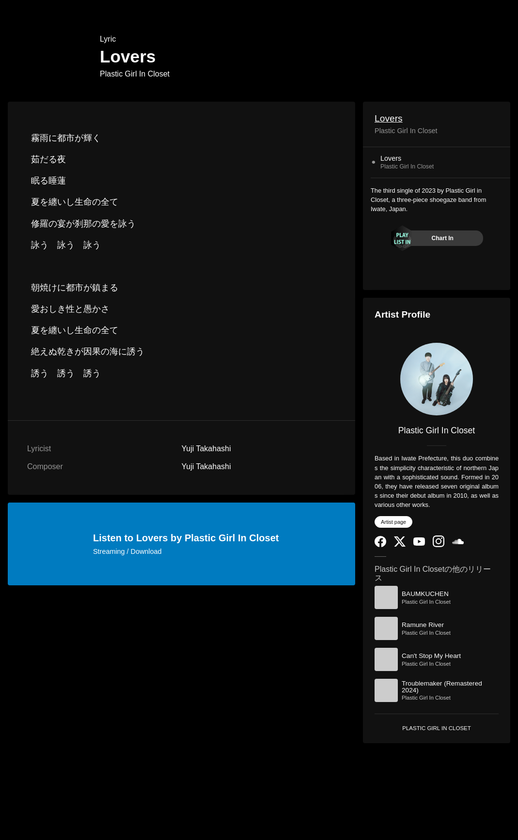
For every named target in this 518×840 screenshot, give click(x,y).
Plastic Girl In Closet (135, 74)
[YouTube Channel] (419, 543)
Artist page (393, 522)
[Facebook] (380, 545)
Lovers (389, 118)
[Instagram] (438, 545)
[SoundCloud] (458, 542)
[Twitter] (400, 544)
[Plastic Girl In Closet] (437, 379)
